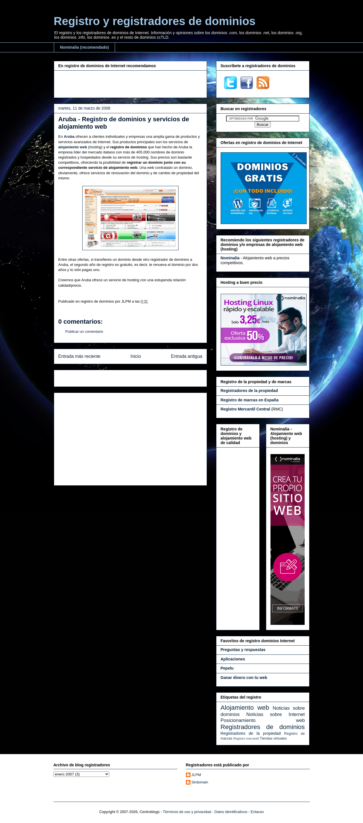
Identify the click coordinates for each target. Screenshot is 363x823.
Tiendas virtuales (273, 738)
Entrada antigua (186, 356)
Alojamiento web (245, 707)
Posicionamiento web (263, 720)
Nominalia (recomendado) (84, 47)
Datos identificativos (230, 812)
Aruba (69, 136)
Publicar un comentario (84, 331)
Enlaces (257, 812)
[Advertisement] (130, 83)
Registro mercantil (246, 738)
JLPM (196, 775)
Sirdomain (200, 782)
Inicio (135, 356)
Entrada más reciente (79, 356)
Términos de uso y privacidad (187, 812)
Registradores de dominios (263, 726)
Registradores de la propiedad (251, 733)
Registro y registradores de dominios (155, 21)
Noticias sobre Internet (275, 714)
